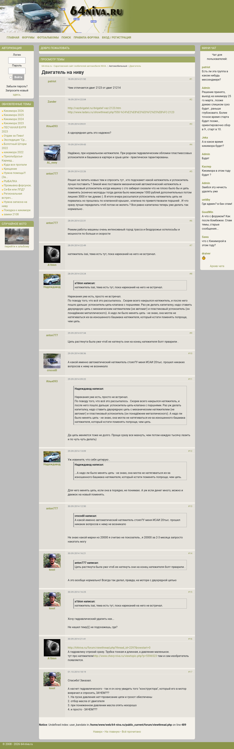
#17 (190, 671)
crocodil (52, 370)
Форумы (28, 37)
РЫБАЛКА (10, 181)
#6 (191, 220)
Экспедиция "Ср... (15, 139)
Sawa (205, 237)
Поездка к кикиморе (17, 210)
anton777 (52, 173)
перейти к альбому (17, 246)
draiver (206, 253)
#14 (190, 553)
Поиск (66, 37)
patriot (52, 81)
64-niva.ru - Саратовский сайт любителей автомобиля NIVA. (74, 66)
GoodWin (207, 212)
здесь (16, 94)
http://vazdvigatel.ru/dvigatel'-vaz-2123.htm (94, 108)
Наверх (98, 731)
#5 (191, 171)
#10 (190, 353)
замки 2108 (11, 214)
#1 (191, 79)
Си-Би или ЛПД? (14, 189)
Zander (52, 101)
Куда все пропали (15, 164)
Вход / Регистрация (116, 37)
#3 (191, 123)
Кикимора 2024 (14, 119)
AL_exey (52, 162)
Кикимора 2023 (14, 123)
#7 (191, 245)
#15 (190, 591)
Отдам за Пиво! (14, 135)
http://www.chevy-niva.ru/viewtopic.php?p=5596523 (125, 656)
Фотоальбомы (48, 37)
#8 (191, 273)
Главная (13, 37)
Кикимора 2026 (14, 110)
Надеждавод (52, 287)
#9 (191, 333)
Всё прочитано (131, 731)
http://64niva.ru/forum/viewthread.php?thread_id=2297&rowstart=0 (109, 647)
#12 (190, 451)
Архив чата (217, 266)
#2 (191, 99)
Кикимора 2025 (14, 115)
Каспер (206, 166)
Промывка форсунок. (18, 185)
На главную (112, 731)
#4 (191, 144)
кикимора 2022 (13, 152)
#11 (190, 379)
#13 (190, 506)
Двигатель (135, 66)
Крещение (10, 168)
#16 (190, 638)
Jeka (205, 137)
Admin (206, 88)
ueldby (206, 199)
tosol (52, 569)
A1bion (52, 265)
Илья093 (52, 126)
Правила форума (86, 37)
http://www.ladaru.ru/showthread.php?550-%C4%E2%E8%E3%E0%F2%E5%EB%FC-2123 (121, 112)
